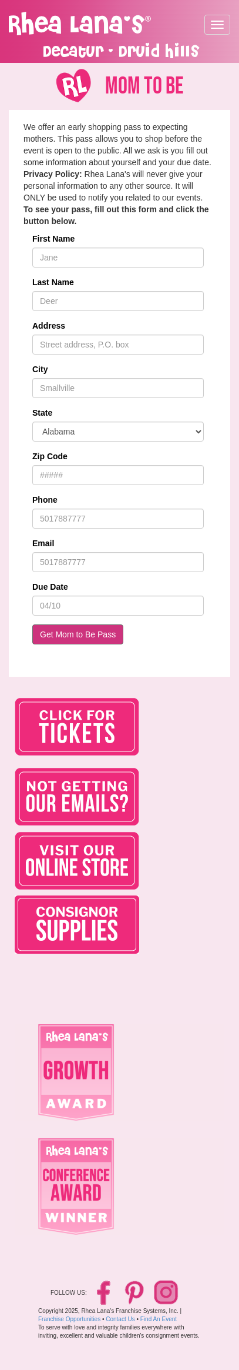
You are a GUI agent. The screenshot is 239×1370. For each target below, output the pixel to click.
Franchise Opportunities (69, 1319)
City (40, 369)
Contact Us (120, 1319)
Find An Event (158, 1319)
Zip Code (50, 456)
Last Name (53, 282)
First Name (53, 238)
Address (48, 325)
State (42, 412)
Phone (45, 499)
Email (43, 543)
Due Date (50, 587)
